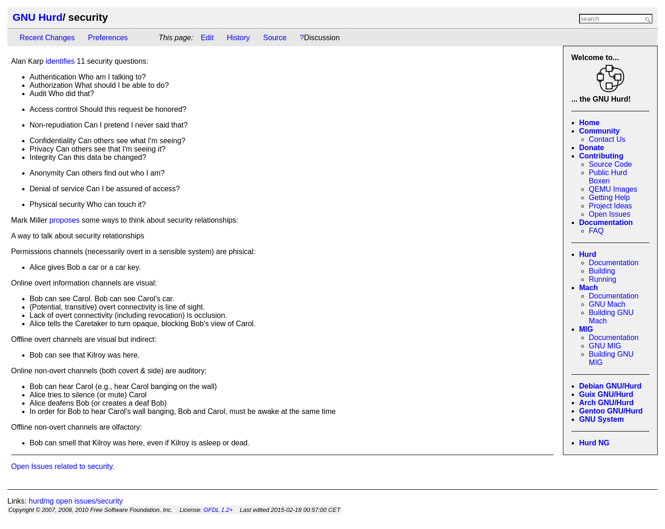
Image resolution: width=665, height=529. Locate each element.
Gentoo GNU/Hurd (611, 411)
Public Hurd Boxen (608, 177)
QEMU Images (613, 189)
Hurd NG (594, 443)
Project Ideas (610, 206)
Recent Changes (47, 38)
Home (589, 123)
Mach (588, 288)
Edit (207, 38)
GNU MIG (605, 346)
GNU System (601, 419)
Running (603, 279)
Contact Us (607, 139)
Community (599, 131)
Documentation (606, 222)
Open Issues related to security (61, 466)
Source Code (610, 164)
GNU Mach (607, 304)
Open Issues (609, 214)
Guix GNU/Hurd (606, 394)
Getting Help (609, 197)
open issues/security (89, 501)
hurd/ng (41, 501)
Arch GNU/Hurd (606, 403)
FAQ (596, 231)
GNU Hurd (37, 17)
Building (602, 271)
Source (275, 38)
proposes (64, 220)
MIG (586, 329)
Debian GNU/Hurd (610, 386)
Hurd (587, 254)
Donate (591, 148)
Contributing (601, 156)
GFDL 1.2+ (218, 509)
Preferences (108, 38)
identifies (60, 61)
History (238, 38)
